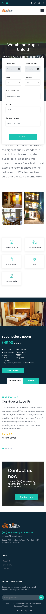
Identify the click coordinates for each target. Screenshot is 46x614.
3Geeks (29, 606)
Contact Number (12, 118)
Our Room (7, 565)
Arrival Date (10, 63)
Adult (8, 77)
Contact (6, 568)
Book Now (23, 137)
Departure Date (31, 63)
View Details (13, 370)
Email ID (9, 104)
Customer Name (12, 91)
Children (28, 77)
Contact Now (26, 497)
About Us (6, 561)
